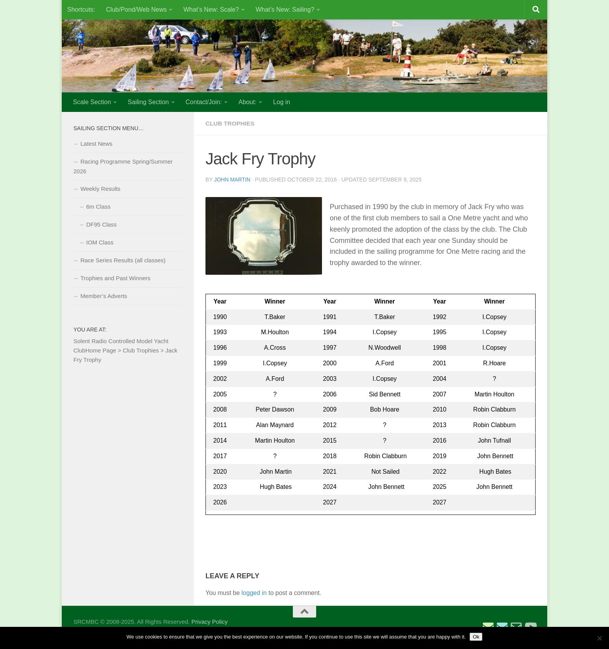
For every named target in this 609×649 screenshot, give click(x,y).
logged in (254, 592)
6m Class (98, 206)
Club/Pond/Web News (136, 9)
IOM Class (99, 242)
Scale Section (92, 102)
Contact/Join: (204, 102)
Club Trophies (230, 123)
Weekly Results (100, 188)
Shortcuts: (81, 9)
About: (247, 102)
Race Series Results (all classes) (122, 260)
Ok (476, 637)
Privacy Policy (209, 621)
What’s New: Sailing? (285, 9)
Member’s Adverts (103, 296)
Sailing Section (148, 102)
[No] (599, 638)
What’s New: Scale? (211, 9)
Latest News (96, 143)
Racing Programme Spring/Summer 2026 (123, 166)
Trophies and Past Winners (115, 278)
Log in (281, 102)
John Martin (232, 179)
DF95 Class (101, 224)
